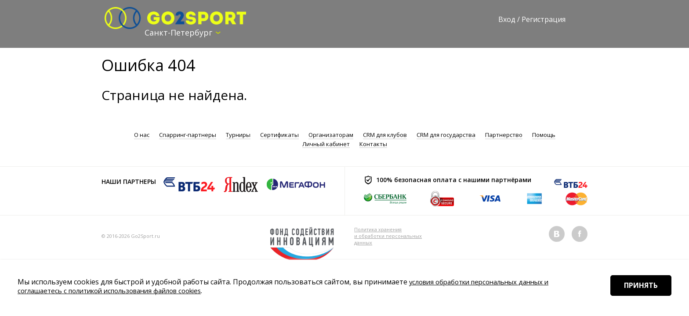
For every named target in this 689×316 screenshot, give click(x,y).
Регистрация (544, 19)
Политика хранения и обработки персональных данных (388, 235)
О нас (141, 134)
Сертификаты (279, 134)
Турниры (238, 134)
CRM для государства (446, 134)
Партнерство (503, 134)
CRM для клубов (385, 134)
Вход (506, 19)
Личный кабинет (326, 143)
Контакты (373, 143)
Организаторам (330, 134)
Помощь (543, 134)
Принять (635, 298)
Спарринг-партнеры (187, 134)
